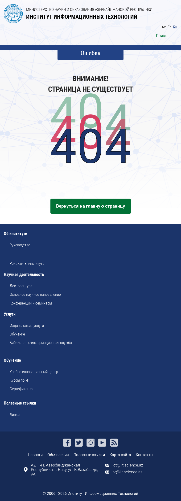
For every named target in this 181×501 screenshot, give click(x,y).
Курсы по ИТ (20, 380)
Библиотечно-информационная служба (41, 342)
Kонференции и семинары (31, 303)
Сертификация (21, 388)
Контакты (144, 455)
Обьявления (58, 455)
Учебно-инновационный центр (34, 371)
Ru (175, 27)
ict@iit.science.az (127, 465)
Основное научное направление (35, 294)
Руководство (20, 245)
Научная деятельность (24, 274)
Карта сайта (120, 455)
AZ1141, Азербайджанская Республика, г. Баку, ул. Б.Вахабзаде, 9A (64, 469)
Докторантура (21, 285)
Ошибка (90, 53)
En (169, 27)
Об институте (15, 233)
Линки (15, 414)
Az (164, 27)
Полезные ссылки (20, 403)
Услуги (10, 314)
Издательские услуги (27, 325)
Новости (35, 455)
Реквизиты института (27, 263)
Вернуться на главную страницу (90, 206)
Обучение (17, 334)
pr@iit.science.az (127, 472)
